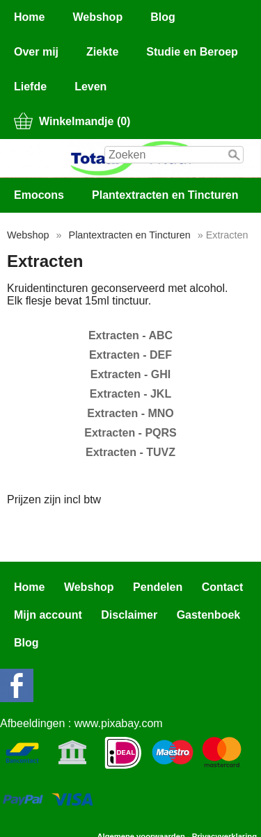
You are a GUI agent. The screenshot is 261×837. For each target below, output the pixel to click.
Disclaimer (129, 615)
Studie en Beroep (192, 52)
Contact (223, 587)
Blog (162, 17)
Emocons (39, 195)
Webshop (97, 17)
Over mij (36, 52)
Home (29, 17)
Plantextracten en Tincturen (165, 195)
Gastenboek (209, 615)
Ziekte (102, 52)
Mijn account (48, 615)
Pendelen (157, 587)
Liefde (30, 86)
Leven (90, 86)
